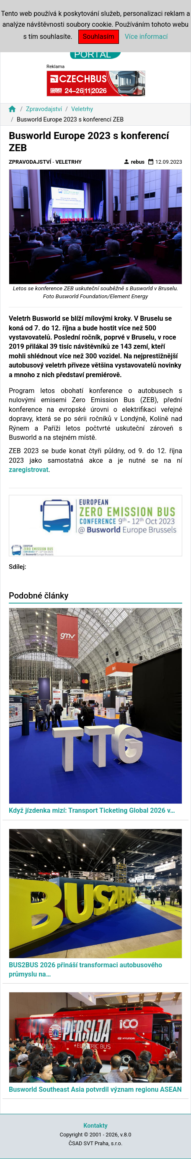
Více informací (146, 37)
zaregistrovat (29, 470)
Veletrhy (82, 109)
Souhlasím (98, 37)
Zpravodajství (44, 109)
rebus (134, 161)
